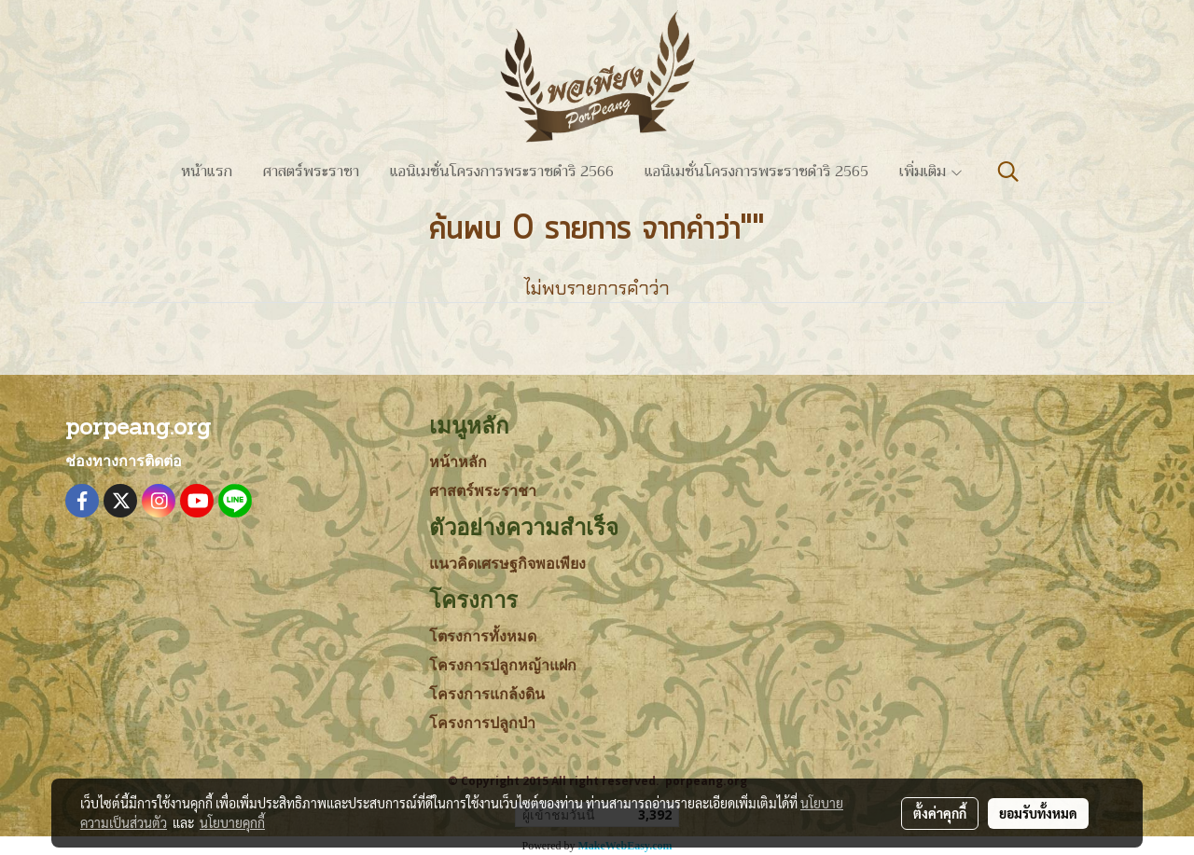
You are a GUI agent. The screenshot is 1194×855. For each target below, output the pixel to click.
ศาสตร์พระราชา (311, 172)
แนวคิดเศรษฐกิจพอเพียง (507, 564)
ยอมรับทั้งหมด (1038, 813)
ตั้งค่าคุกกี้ (939, 813)
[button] (1008, 171)
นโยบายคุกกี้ (232, 822)
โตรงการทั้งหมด (482, 636)
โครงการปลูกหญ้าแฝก (502, 665)
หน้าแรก (206, 172)
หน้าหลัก (458, 462)
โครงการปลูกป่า (482, 723)
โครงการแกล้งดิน (487, 694)
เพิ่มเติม (931, 172)
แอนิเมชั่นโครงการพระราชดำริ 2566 (502, 172)
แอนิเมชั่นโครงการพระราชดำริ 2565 (756, 172)
